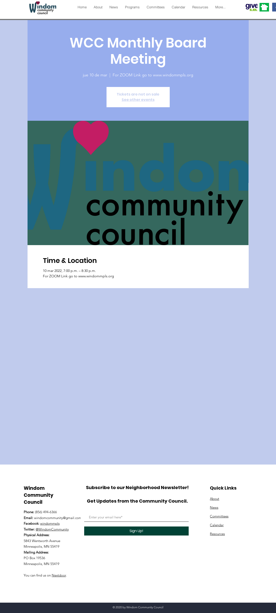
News (214, 507)
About (214, 499)
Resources (217, 534)
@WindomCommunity (52, 529)
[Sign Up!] (136, 531)
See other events (138, 99)
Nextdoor (59, 575)
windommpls (50, 523)
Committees (219, 516)
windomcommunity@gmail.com (58, 518)
